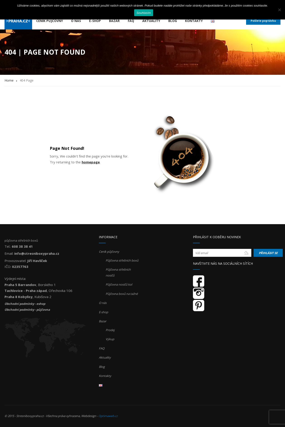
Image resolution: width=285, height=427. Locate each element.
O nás (76, 21)
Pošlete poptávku (263, 21)
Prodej (110, 330)
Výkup (110, 339)
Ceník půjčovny (49, 21)
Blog (172, 21)
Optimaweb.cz (108, 416)
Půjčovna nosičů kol (119, 284)
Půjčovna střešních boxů (122, 260)
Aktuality (151, 21)
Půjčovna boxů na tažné (122, 294)
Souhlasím (143, 13)
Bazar (114, 21)
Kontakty (194, 21)
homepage (91, 162)
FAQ (131, 21)
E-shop (95, 21)
